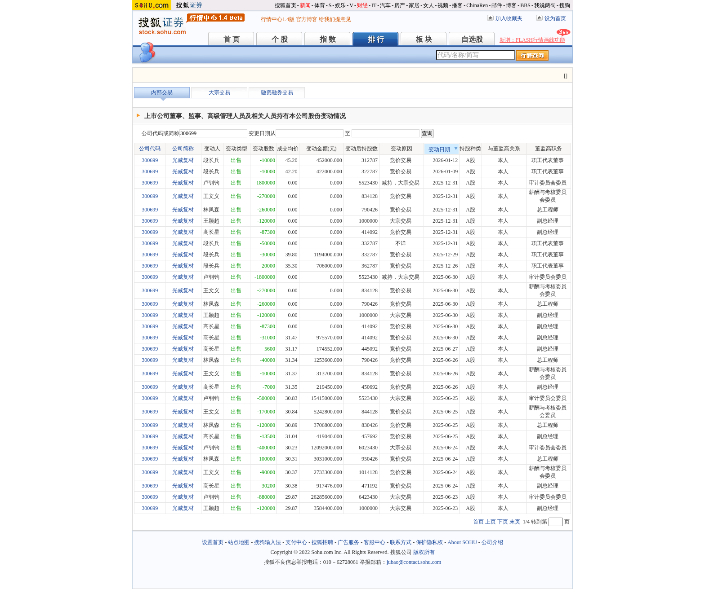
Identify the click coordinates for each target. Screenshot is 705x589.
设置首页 (212, 542)
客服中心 (374, 542)
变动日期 (443, 149)
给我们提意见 (335, 19)
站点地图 (239, 542)
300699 (150, 160)
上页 (490, 522)
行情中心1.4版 (277, 19)
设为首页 (555, 18)
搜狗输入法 (267, 542)
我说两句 (545, 5)
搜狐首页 (285, 5)
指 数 (328, 39)
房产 (399, 5)
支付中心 (296, 542)
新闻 (305, 5)
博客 (511, 5)
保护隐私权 (429, 542)
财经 (362, 5)
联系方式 (400, 542)
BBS (525, 5)
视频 (442, 5)
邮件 (496, 5)
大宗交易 (219, 92)
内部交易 (162, 92)
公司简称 (183, 148)
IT (373, 5)
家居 (414, 5)
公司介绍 (492, 542)
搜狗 (564, 5)
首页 (478, 522)
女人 (428, 5)
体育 (319, 5)
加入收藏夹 (508, 18)
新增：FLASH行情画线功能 (532, 40)
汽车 (385, 5)
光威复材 (183, 160)
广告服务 (348, 542)
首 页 (231, 39)
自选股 (472, 39)
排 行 (376, 39)
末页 (514, 522)
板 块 (424, 39)
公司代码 (150, 148)
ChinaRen (477, 5)
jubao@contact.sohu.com (414, 562)
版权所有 (424, 552)
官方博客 (306, 19)
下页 (502, 522)
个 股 (280, 39)
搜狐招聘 (322, 542)
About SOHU (462, 542)
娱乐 (340, 5)
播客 (457, 5)
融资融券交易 (277, 92)
